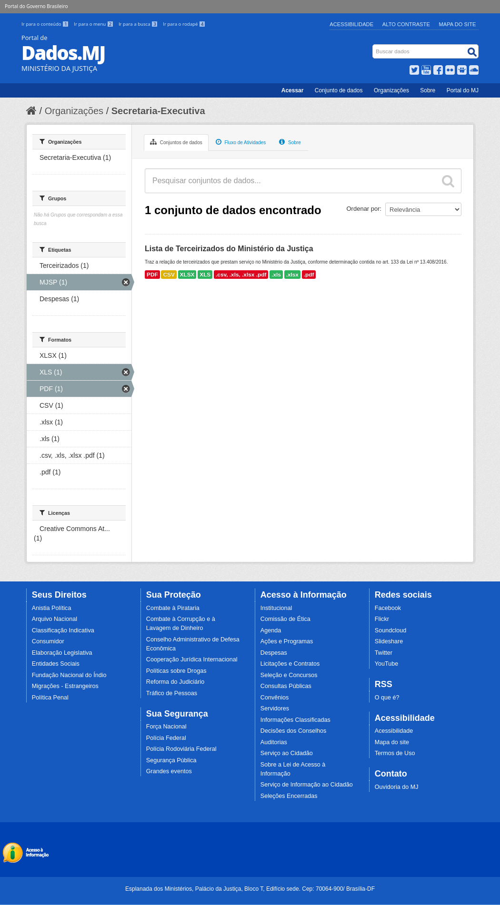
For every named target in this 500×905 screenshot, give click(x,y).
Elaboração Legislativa (62, 652)
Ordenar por (363, 208)
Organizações (391, 90)
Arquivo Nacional (54, 619)
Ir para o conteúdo (45, 24)
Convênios (274, 697)
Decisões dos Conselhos (293, 731)
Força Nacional (166, 726)
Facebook (388, 608)
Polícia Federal (166, 738)
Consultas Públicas (285, 686)
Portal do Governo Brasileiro (36, 6)
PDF (152, 274)
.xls (276, 274)
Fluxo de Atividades (241, 141)
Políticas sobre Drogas (176, 671)
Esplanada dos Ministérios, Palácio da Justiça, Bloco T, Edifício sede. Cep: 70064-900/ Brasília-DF (250, 888)
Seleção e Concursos (289, 675)
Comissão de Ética (285, 619)
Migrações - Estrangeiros (65, 686)
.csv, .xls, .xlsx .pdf (241, 274)
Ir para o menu (94, 24)
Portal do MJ (463, 90)
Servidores (274, 708)
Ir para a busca (139, 24)
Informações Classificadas (295, 720)
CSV (168, 274)
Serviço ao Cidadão (286, 753)
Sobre (427, 90)
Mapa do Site (457, 24)
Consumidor (48, 641)
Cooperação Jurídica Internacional (192, 659)
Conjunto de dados (339, 90)
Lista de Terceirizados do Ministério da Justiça (229, 249)
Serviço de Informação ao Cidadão (306, 784)
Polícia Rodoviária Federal (181, 749)
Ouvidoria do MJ (397, 787)
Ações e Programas (286, 641)
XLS (205, 274)
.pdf (309, 274)
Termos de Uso (395, 753)
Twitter (383, 652)
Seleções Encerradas (289, 796)
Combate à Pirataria (173, 608)
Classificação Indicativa (63, 630)
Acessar (292, 90)
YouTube (387, 663)
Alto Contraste (406, 24)
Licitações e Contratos (290, 663)
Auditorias (273, 742)
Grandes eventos (169, 771)
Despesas (273, 652)
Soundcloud (391, 630)
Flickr (382, 619)
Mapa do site (392, 742)
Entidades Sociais (56, 663)
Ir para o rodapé (184, 24)
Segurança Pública (171, 760)
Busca (373, 46)
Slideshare (389, 641)
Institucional (276, 608)
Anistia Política (51, 608)
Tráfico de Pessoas (171, 693)
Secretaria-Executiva (158, 111)
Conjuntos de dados (176, 141)
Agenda (270, 630)
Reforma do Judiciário (175, 682)
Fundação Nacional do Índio (69, 675)
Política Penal (50, 697)
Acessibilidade (351, 24)
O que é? (387, 697)
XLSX (187, 274)
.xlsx (292, 274)
